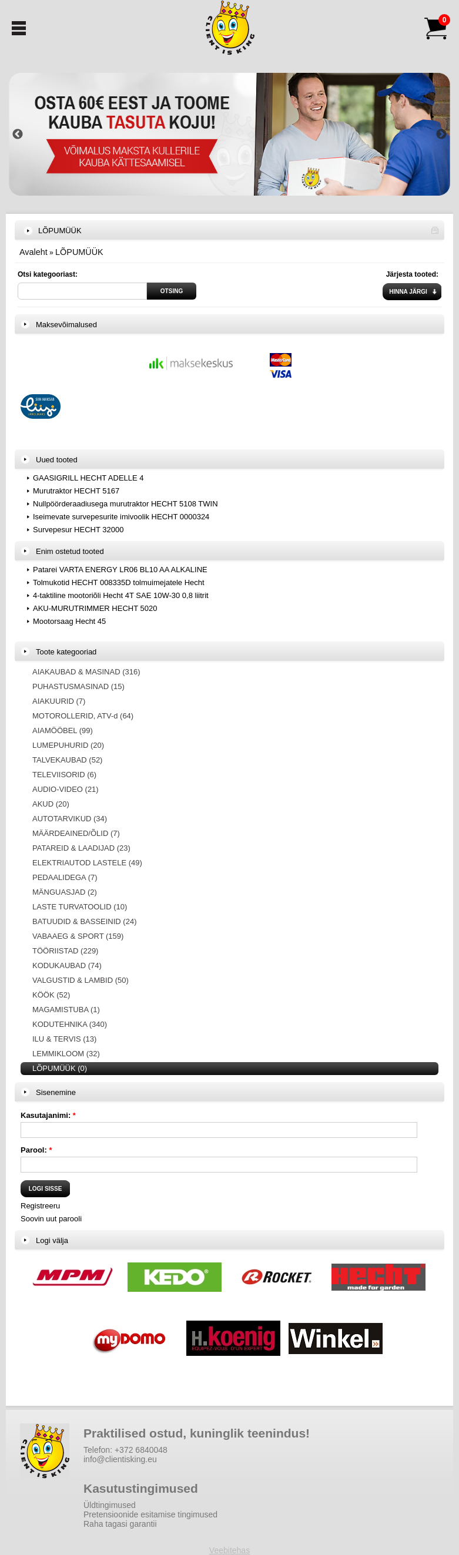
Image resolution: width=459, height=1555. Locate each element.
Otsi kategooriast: (48, 274)
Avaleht (33, 252)
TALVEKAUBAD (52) (67, 759)
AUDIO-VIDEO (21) (65, 789)
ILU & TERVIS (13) (64, 1039)
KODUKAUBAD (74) (67, 965)
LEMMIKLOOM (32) (66, 1053)
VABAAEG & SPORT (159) (77, 936)
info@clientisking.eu (120, 1459)
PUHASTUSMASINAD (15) (78, 686)
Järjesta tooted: (412, 274)
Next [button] (441, 134)
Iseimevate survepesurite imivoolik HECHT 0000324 (121, 516)
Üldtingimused (109, 1505)
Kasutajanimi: (48, 1115)
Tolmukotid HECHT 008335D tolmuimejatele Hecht (119, 582)
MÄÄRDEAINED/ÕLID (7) (76, 833)
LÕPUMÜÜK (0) (59, 1068)
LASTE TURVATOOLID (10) (79, 906)
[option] (229, 134)
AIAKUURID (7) (58, 701)
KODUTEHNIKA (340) (69, 1024)
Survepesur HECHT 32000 (78, 529)
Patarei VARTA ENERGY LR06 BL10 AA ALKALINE (120, 569)
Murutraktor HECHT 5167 (76, 490)
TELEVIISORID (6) (64, 774)
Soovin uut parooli (51, 1218)
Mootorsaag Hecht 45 (69, 621)
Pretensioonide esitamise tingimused (150, 1514)
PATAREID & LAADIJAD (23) (81, 848)
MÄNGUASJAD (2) (64, 892)
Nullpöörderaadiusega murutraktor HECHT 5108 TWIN (125, 503)
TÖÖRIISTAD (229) (65, 950)
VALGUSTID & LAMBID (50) (80, 980)
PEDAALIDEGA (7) (65, 877)
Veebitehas (229, 1550)
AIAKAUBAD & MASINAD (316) (86, 671)
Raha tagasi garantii (120, 1524)
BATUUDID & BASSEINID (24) (84, 921)
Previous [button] (18, 134)
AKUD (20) (50, 804)
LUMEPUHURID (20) (68, 745)
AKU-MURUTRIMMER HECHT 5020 (95, 608)
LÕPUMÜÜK (79, 252)
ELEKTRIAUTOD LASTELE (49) (87, 862)
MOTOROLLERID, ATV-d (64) (82, 715)
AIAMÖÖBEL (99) (62, 730)
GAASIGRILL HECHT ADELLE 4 (88, 477)
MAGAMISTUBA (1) (66, 1009)
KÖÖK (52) (51, 994)
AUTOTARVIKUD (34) (69, 818)
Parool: (36, 1150)
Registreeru (40, 1205)
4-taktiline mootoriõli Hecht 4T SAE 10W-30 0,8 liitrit (121, 595)
